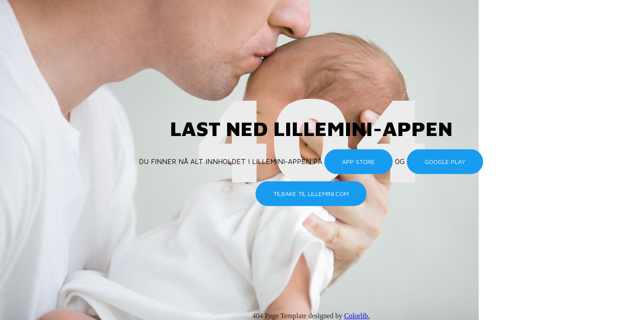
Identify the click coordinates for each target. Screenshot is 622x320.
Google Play (445, 161)
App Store (358, 161)
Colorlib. (357, 316)
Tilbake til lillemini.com (311, 193)
